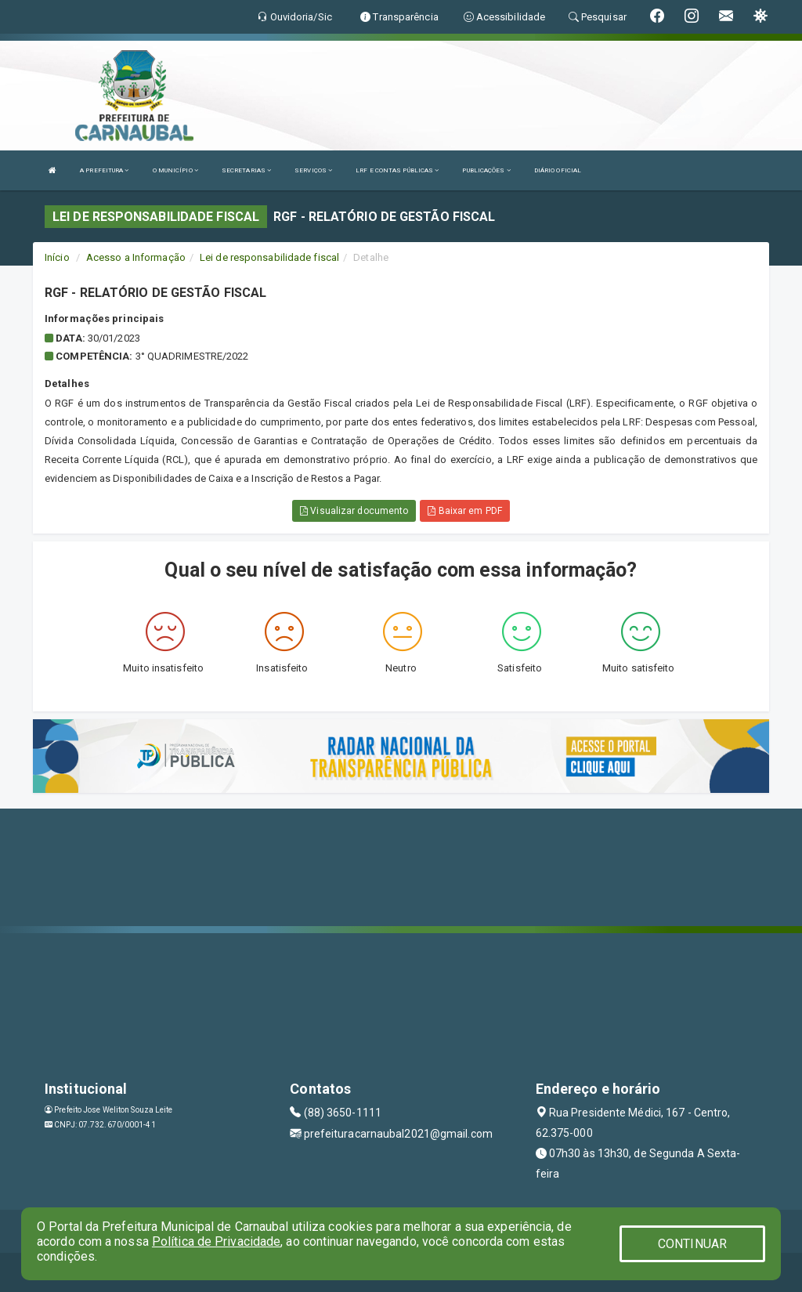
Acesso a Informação (136, 257)
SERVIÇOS (313, 170)
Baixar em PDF (465, 510)
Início (57, 257)
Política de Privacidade (216, 1241)
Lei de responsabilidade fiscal (269, 257)
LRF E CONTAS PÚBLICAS (397, 170)
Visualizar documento (354, 510)
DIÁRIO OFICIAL (557, 170)
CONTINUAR (692, 1243)
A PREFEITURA (104, 170)
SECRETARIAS (246, 170)
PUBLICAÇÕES (486, 170)
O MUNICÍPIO (175, 170)
